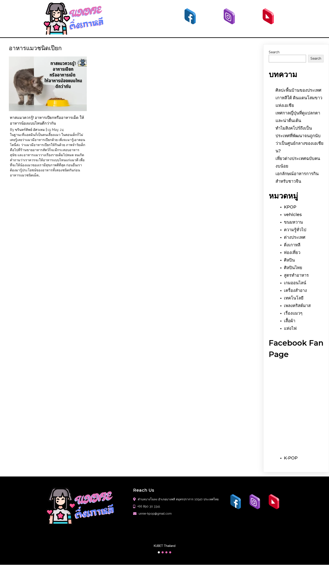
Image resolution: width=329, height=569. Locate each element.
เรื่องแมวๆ (293, 313)
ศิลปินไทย (293, 267)
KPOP (290, 206)
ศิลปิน (289, 260)
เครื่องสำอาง (295, 290)
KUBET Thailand (164, 546)
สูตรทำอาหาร (296, 275)
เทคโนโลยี (294, 298)
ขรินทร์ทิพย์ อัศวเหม (30, 130)
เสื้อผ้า (289, 320)
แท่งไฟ (290, 328)
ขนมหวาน (293, 222)
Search (274, 52)
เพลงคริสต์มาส (297, 305)
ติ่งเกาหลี (292, 244)
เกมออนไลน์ (295, 282)
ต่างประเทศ (294, 237)
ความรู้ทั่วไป (295, 229)
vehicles (293, 214)
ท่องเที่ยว (292, 252)
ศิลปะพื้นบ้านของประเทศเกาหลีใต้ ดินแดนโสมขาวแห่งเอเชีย (299, 98)
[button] (159, 552)
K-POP (291, 457)
